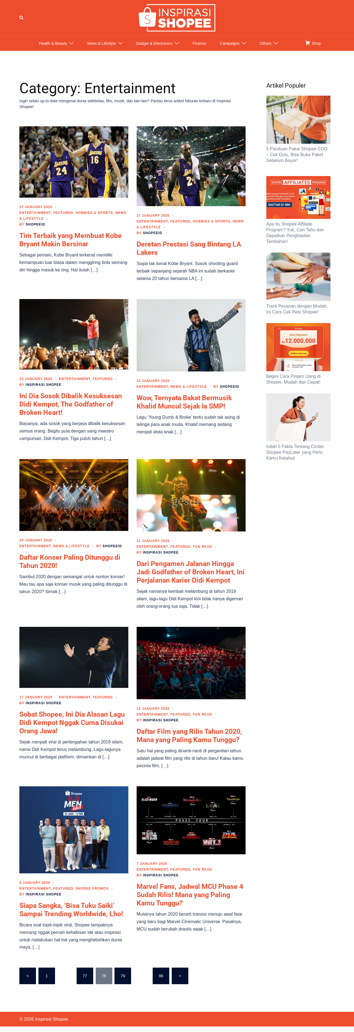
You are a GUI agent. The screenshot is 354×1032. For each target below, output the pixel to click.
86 (161, 981)
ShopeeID (35, 230)
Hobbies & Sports (94, 218)
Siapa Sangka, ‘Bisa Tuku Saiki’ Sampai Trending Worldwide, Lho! (71, 915)
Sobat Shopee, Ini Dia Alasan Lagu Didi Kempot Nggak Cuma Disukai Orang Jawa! (72, 728)
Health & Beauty (53, 49)
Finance (199, 49)
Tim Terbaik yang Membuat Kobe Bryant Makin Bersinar (70, 245)
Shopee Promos (92, 894)
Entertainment (35, 218)
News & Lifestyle (101, 49)
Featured (63, 218)
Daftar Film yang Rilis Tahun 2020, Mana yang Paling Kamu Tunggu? (189, 741)
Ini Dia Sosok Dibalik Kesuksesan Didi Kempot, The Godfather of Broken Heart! (70, 409)
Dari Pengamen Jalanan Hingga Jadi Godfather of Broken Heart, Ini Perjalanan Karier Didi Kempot (190, 577)
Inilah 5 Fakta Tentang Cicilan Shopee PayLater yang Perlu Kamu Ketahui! (295, 458)
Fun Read (202, 552)
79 (123, 981)
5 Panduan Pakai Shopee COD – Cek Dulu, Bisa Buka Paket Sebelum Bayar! (296, 160)
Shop (313, 48)
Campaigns (230, 49)
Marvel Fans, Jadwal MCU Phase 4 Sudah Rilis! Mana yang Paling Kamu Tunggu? (190, 900)
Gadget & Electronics (154, 49)
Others (265, 49)
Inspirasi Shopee (43, 390)
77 (85, 981)
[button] (21, 20)
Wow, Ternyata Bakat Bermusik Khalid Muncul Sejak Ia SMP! (184, 407)
